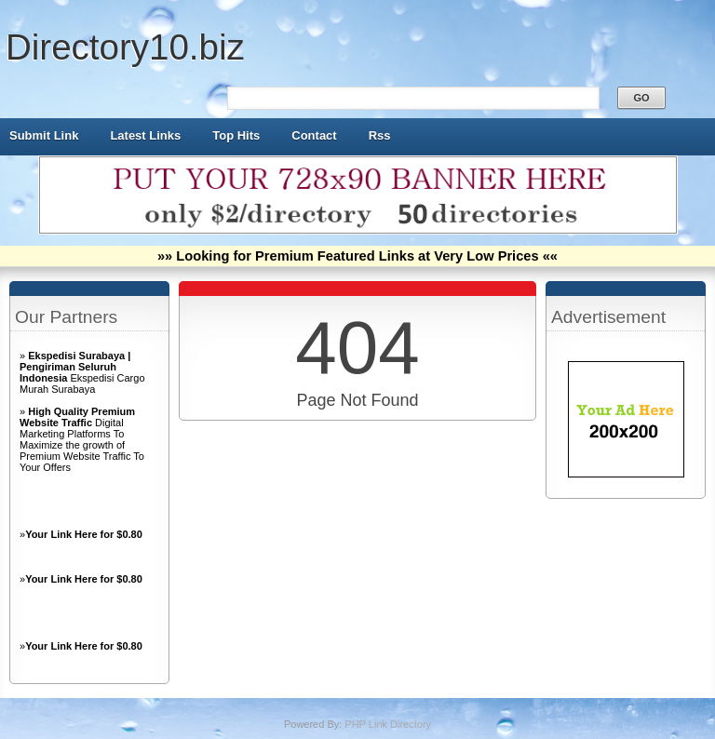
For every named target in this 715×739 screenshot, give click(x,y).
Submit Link (43, 135)
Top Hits (236, 135)
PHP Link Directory (387, 724)
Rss (380, 135)
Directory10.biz (125, 47)
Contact (313, 135)
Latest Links (145, 135)
